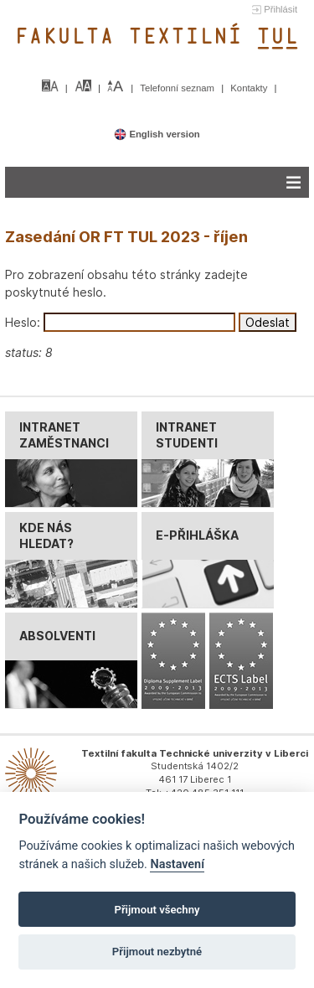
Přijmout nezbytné (157, 951)
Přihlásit (280, 9)
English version (157, 134)
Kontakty (250, 88)
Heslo (21, 322)
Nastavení (177, 864)
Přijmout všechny (156, 909)
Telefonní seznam (178, 88)
